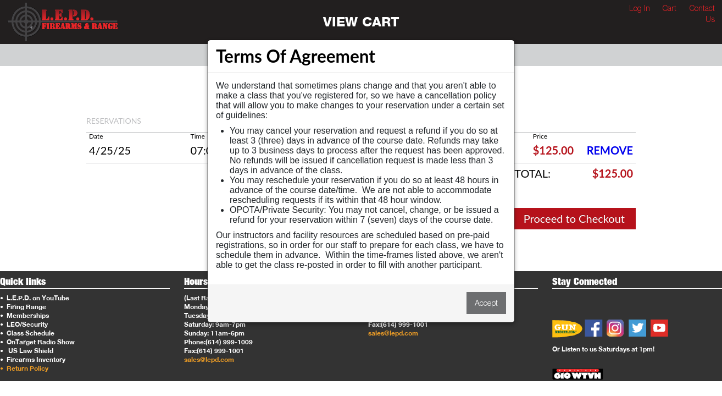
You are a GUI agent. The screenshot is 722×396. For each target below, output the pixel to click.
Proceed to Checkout (574, 218)
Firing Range (23, 306)
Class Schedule (27, 333)
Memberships (24, 315)
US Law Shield (27, 350)
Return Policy (24, 368)
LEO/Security (24, 324)
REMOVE (610, 150)
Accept (486, 302)
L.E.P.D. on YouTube (34, 298)
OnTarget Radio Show (37, 342)
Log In (639, 8)
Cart (669, 8)
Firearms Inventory (32, 359)
